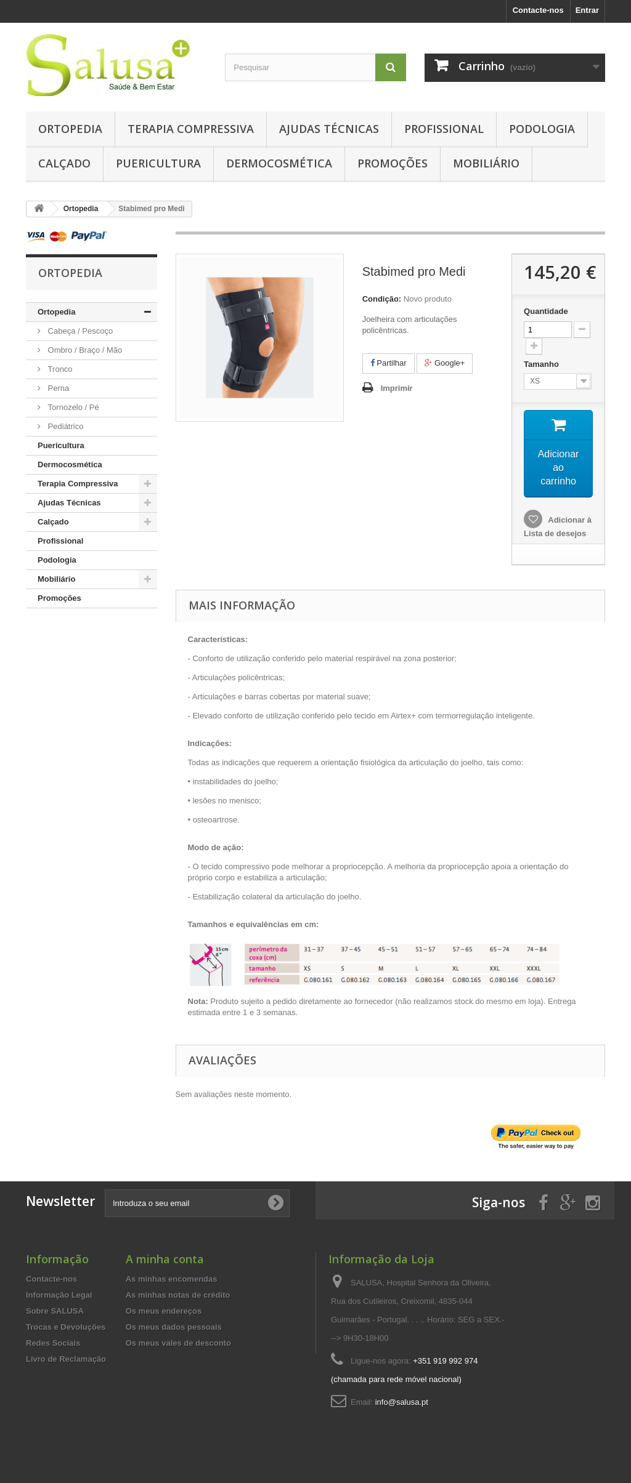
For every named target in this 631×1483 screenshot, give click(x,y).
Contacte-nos (538, 10)
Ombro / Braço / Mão (84, 350)
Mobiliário (486, 163)
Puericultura (158, 163)
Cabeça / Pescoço (79, 331)
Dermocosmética (279, 163)
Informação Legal (59, 1295)
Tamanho (542, 364)
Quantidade (546, 311)
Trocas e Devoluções (65, 1327)
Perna (57, 388)
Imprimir (397, 388)
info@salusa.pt (401, 1402)
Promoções (392, 163)
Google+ (445, 363)
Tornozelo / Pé (72, 407)
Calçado (64, 163)
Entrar (587, 10)
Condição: (382, 298)
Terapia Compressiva (191, 128)
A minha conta (165, 1259)
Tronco (59, 369)
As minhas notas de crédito (178, 1295)
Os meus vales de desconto (178, 1343)
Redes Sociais (53, 1343)
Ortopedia (70, 128)
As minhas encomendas (172, 1279)
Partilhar (388, 363)
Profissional (444, 128)
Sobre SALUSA (55, 1311)
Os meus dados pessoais (174, 1327)
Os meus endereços (164, 1311)
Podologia (542, 128)
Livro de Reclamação (66, 1359)
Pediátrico (64, 426)
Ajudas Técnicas (329, 128)
